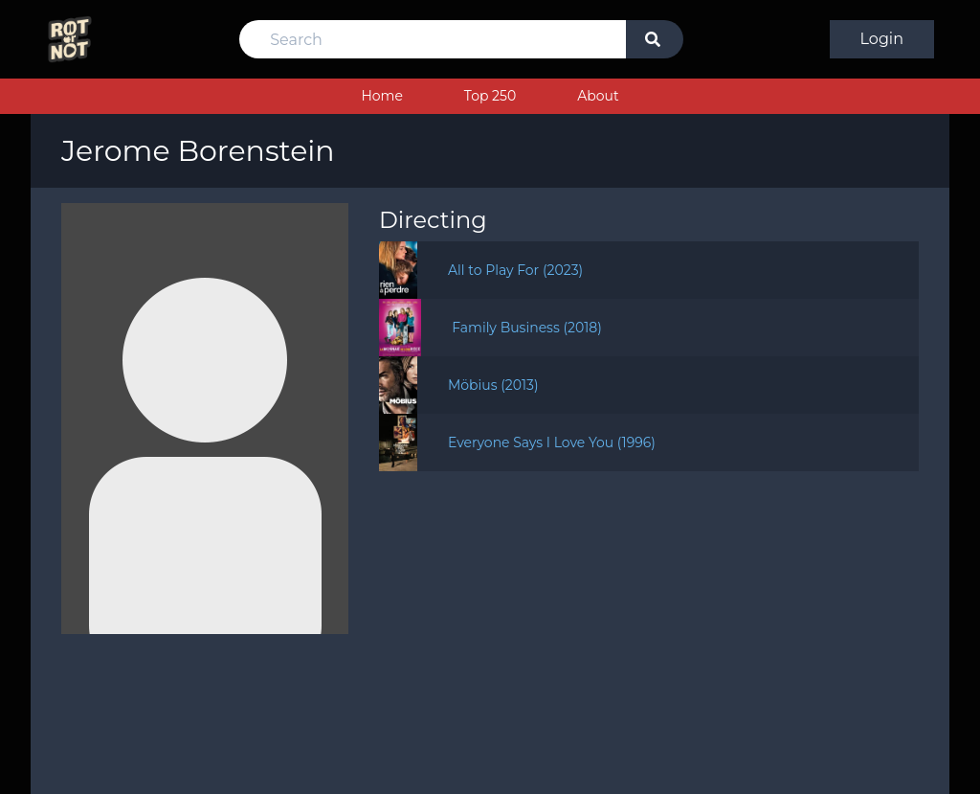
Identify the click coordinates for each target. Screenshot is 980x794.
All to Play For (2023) (515, 270)
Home (381, 95)
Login (881, 39)
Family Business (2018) (527, 327)
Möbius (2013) (493, 385)
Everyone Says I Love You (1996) (552, 442)
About (597, 95)
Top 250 (490, 95)
